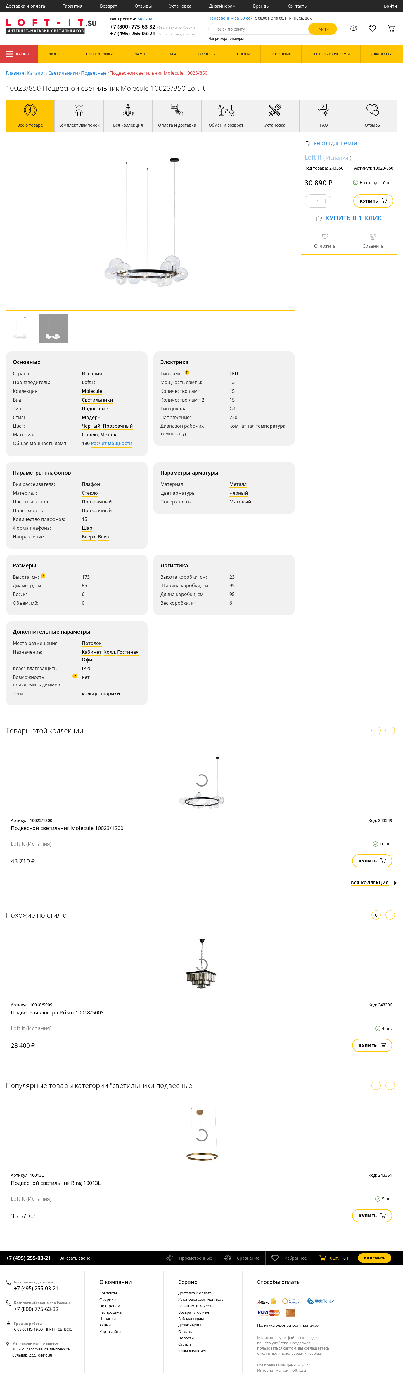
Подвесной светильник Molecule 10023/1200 (67, 827)
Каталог (19, 53)
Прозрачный (118, 426)
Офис (88, 659)
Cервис (187, 1281)
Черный (91, 426)
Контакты (297, 6)
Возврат (108, 6)
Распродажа (110, 1312)
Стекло (90, 434)
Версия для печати (335, 143)
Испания (92, 373)
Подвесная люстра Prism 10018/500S (57, 1012)
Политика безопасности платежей (288, 1325)
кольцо (90, 693)
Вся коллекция (374, 882)
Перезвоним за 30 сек (230, 18)
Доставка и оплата (25, 6)
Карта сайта (110, 1331)
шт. (329, 1257)
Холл (109, 652)
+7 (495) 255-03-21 (152, 33)
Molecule (92, 391)
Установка (180, 6)
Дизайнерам (222, 6)
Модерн (91, 417)
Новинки (107, 1318)
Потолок (92, 643)
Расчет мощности (111, 443)
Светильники (63, 73)
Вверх (89, 537)
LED (233, 373)
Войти (390, 6)
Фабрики (107, 1299)
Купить (373, 201)
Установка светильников (200, 1299)
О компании (115, 1281)
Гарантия (72, 6)
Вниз (103, 537)
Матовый (240, 501)
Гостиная (128, 652)
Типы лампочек (192, 1350)
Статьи (184, 1344)
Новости (186, 1337)
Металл (108, 434)
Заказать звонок (76, 1258)
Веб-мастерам (191, 1318)
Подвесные (94, 73)
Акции (105, 1325)
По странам (109, 1305)
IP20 (86, 668)
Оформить (374, 1258)
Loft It (88, 382)
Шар (87, 528)
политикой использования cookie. (291, 1353)
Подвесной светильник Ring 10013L (56, 1182)
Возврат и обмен (193, 1312)
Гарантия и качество (197, 1305)
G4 (232, 408)
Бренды (261, 6)
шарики (110, 693)
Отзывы (143, 6)
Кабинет (91, 652)
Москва (144, 19)
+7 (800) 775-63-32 (152, 26)
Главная (15, 73)
